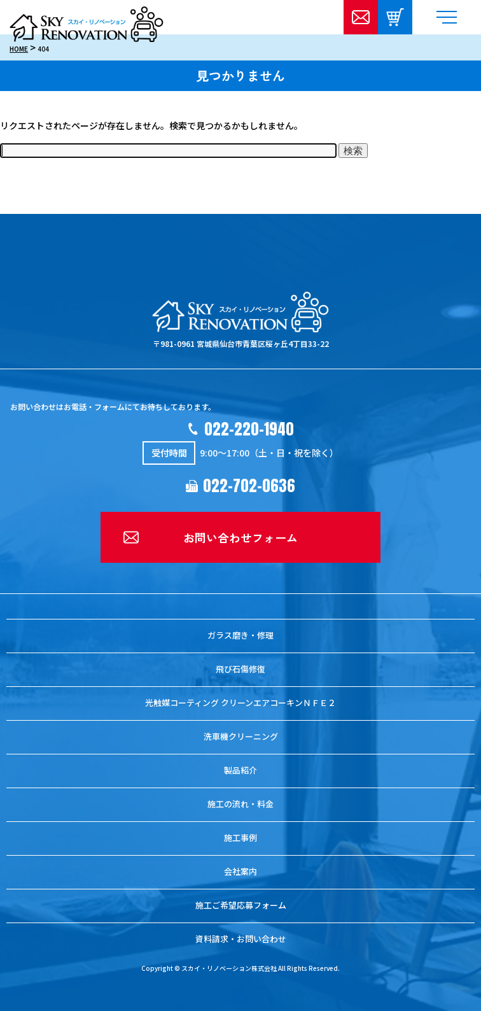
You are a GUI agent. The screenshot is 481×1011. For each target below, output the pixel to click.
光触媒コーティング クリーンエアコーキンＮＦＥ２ (240, 702)
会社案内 (240, 871)
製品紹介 (240, 770)
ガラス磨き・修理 (240, 635)
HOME (19, 48)
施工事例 (240, 837)
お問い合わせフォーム (240, 537)
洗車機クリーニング (241, 736)
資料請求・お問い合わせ (240, 939)
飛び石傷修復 (240, 669)
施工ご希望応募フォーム (240, 905)
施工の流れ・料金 (240, 804)
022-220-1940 (249, 429)
